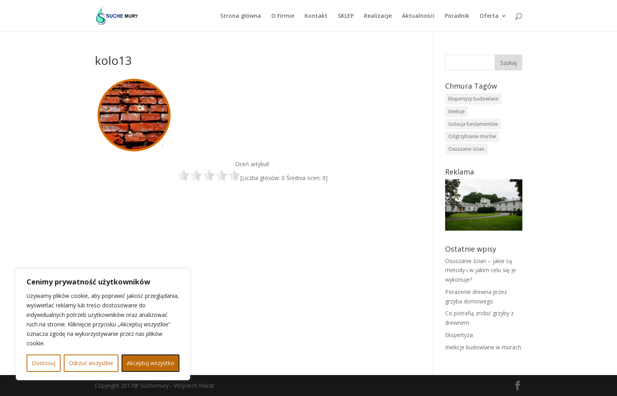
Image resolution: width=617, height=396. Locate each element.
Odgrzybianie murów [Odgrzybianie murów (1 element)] (472, 136)
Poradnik (457, 16)
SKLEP (346, 16)
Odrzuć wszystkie (91, 363)
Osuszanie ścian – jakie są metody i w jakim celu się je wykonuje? (480, 270)
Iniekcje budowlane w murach (483, 347)
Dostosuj (43, 363)
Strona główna (240, 16)
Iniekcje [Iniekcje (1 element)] (456, 111)
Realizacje (378, 16)
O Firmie (282, 16)
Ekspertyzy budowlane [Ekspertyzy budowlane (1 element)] (473, 98)
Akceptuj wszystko (150, 363)
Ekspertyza (459, 335)
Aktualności (418, 16)
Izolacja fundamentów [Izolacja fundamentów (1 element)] (473, 124)
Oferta (489, 16)
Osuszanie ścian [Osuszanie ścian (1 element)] (466, 149)
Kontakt (316, 16)
